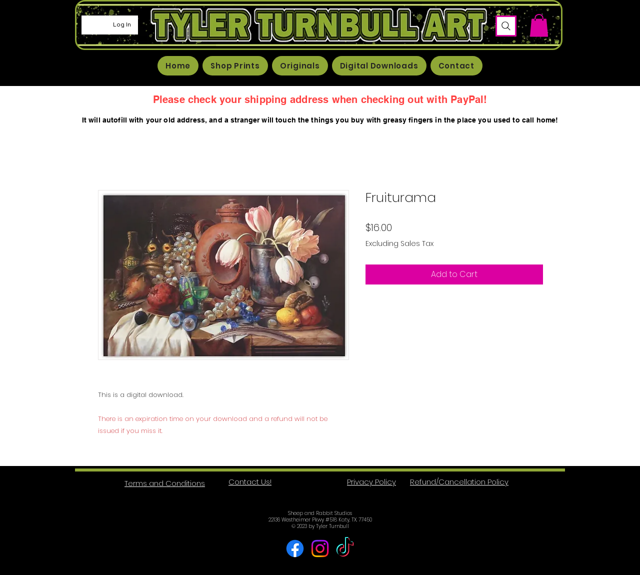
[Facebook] (295, 548)
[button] (539, 25)
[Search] (506, 26)
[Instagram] (320, 548)
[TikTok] (345, 548)
